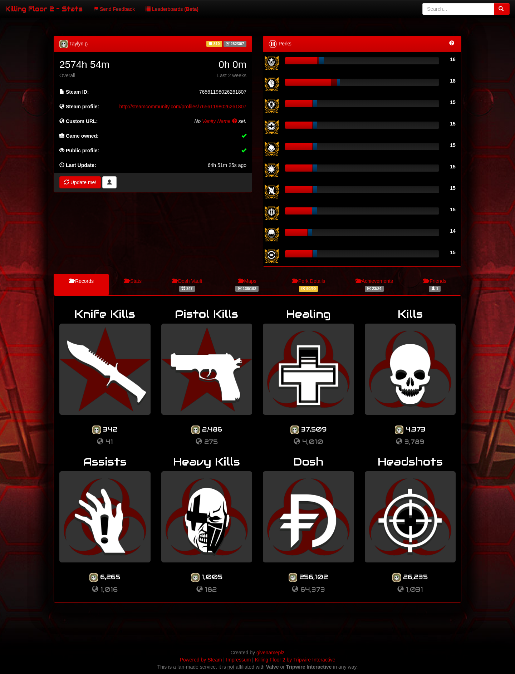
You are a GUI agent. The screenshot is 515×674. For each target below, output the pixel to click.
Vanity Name (219, 121)
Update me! (80, 182)
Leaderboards (172, 9)
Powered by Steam (201, 660)
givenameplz (270, 652)
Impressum (238, 660)
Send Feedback (114, 9)
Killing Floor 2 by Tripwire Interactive (295, 660)
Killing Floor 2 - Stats (44, 9)
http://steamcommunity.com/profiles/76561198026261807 (182, 106)
